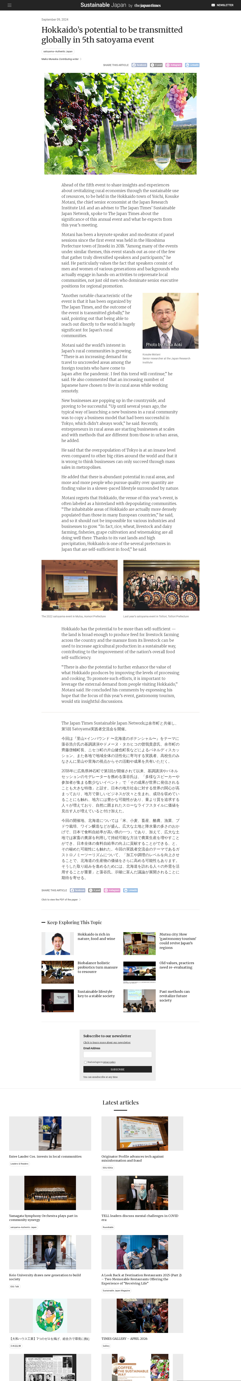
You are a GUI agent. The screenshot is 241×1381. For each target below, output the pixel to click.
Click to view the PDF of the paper (61, 902)
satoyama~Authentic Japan (58, 51)
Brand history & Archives (23, 1306)
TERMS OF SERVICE (117, 1361)
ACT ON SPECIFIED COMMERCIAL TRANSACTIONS (158, 1361)
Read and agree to (100, 1065)
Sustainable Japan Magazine (83, 1248)
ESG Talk (15, 1236)
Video (71, 1314)
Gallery (185, 1232)
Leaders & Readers (20, 1170)
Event (128, 1310)
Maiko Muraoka (62, 59)
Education (187, 1310)
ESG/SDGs (73, 1174)
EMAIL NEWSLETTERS (53, 1361)
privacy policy (109, 1065)
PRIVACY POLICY (93, 1361)
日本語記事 (130, 1236)
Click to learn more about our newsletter (110, 1045)
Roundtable (188, 1170)
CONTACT (74, 1361)
